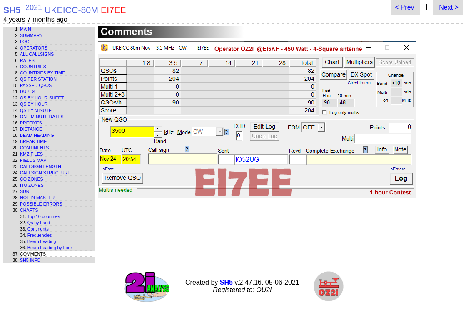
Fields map (33, 160)
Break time (33, 141)
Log (25, 41)
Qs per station (38, 79)
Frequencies (39, 235)
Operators (33, 47)
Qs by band (38, 222)
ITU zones (32, 185)
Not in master (37, 197)
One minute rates (42, 116)
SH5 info (30, 260)
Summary (31, 35)
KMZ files (31, 153)
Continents (34, 147)
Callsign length (40, 166)
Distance (31, 129)
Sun (25, 191)
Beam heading (37, 135)
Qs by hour (34, 104)
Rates (27, 60)
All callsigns (37, 54)
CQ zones (31, 178)
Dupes (27, 91)
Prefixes (31, 122)
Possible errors (41, 203)
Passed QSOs (36, 85)
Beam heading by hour (49, 247)
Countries (33, 66)
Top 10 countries (43, 216)
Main (25, 29)
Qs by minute (36, 110)
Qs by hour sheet (42, 97)
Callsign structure (45, 172)
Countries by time (42, 72)
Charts (29, 210)
